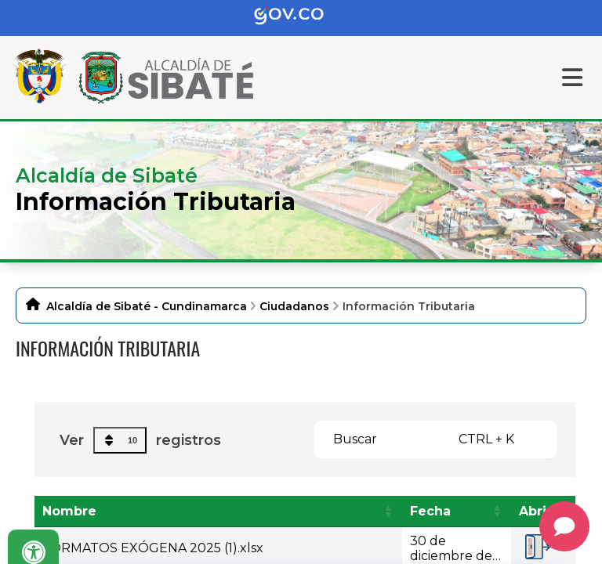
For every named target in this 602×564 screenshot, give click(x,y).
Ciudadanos (294, 306)
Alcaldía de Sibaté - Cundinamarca (146, 306)
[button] (388, 511)
